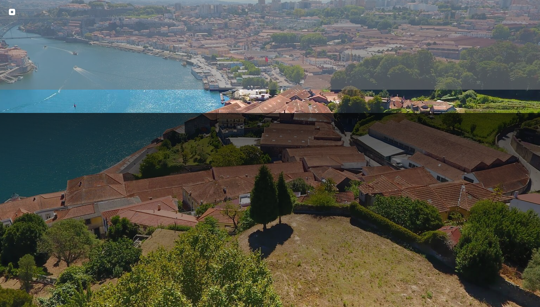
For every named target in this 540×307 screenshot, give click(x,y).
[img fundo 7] (270, 153)
